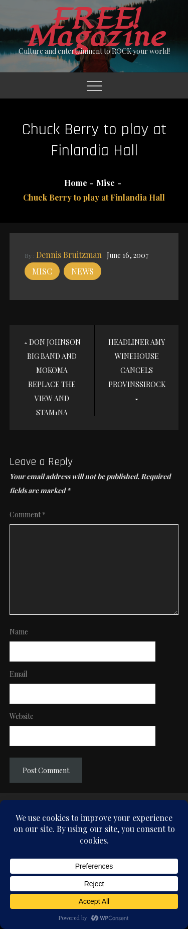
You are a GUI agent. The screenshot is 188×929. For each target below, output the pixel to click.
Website (22, 716)
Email (18, 674)
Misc (42, 271)
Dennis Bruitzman (69, 254)
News (82, 271)
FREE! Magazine (94, 28)
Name (19, 631)
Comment (28, 514)
